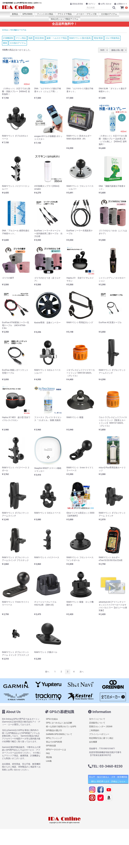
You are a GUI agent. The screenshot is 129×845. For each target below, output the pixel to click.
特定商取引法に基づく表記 (101, 738)
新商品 (15, 14)
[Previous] (47, 671)
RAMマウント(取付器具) (80, 38)
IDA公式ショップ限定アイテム (64, 19)
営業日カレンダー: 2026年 (101, 726)
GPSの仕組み (52, 719)
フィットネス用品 (45, 14)
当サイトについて (97, 719)
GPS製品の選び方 (54, 730)
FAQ (48, 753)
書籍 (5, 43)
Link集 (49, 761)
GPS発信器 (51, 745)
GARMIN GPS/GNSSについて (59, 734)
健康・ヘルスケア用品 (57, 38)
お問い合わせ (104, 4)
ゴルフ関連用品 (112, 38)
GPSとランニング (54, 738)
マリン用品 (21, 38)
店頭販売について (97, 723)
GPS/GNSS (27, 14)
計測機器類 (8, 38)
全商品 (5, 29)
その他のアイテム (109, 14)
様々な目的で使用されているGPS (61, 726)
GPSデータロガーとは (56, 749)
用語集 (49, 757)
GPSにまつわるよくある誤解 (59, 723)
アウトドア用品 (65, 14)
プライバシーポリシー (99, 734)
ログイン (90, 4)
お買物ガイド (120, 4)
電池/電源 (98, 38)
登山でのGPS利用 (54, 742)
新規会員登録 (76, 4)
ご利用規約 (94, 730)
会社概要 (93, 742)
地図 (30, 38)
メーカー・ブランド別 (86, 14)
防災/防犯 (39, 38)
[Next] (82, 671)
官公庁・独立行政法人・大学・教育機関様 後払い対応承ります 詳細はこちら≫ (108, 779)
